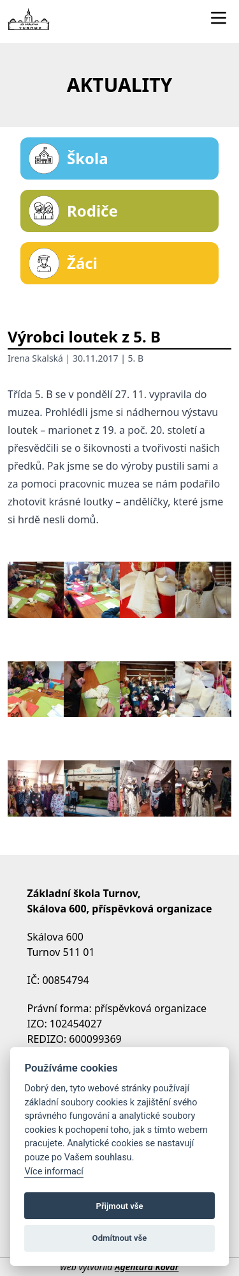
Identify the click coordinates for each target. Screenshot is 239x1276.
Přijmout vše (119, 1206)
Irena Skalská (35, 358)
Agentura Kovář (146, 1267)
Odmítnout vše (119, 1238)
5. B (136, 358)
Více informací (53, 1171)
